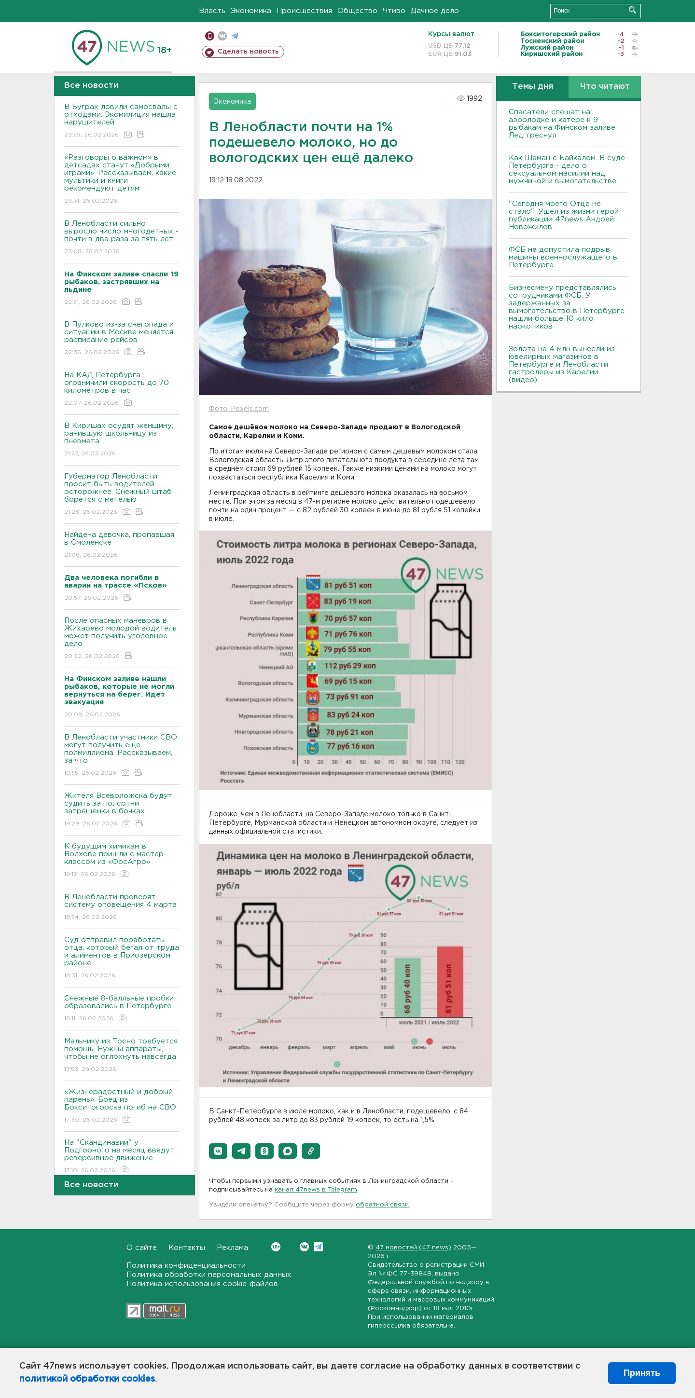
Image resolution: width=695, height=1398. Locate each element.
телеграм (234, 36)
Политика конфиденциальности (186, 1265)
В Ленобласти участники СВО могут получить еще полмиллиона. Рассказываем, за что (122, 755)
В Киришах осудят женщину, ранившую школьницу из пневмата (122, 440)
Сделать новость (248, 52)
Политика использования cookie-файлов (202, 1284)
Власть (212, 11)
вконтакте (222, 36)
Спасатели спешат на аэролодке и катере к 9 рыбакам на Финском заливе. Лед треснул (563, 123)
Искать (632, 10)
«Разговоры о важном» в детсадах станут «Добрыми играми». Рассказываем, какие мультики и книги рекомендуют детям (122, 179)
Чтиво (394, 11)
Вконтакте (275, 1246)
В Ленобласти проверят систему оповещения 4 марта (122, 907)
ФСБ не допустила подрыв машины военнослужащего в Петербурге (563, 257)
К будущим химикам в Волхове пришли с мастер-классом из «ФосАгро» (122, 860)
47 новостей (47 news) (413, 1247)
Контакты (186, 1248)
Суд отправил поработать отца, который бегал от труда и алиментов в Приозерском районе (122, 958)
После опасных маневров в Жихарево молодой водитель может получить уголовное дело (122, 638)
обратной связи (382, 1204)
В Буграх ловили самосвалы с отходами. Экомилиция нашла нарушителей (122, 121)
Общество (357, 11)
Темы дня (532, 86)
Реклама (232, 1248)
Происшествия (304, 11)
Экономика (251, 11)
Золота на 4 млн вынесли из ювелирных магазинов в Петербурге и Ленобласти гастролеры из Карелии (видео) (562, 364)
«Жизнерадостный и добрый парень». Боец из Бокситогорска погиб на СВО (122, 1106)
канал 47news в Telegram (316, 1189)
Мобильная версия (209, 36)
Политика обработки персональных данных (209, 1275)
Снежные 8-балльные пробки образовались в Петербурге (122, 1009)
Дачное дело (435, 11)
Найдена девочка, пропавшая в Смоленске (122, 545)
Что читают (605, 86)
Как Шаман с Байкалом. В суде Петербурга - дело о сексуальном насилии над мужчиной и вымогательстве (567, 169)
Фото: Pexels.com (238, 409)
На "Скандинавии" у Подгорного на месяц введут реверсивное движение (122, 1157)
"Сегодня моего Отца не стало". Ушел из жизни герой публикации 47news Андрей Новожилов (564, 215)
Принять (642, 1373)
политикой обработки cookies (87, 1379)
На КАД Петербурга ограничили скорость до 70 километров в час (122, 389)
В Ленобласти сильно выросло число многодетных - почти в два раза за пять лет (122, 238)
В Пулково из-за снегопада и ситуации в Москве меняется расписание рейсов (122, 338)
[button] (218, 1151)
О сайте (141, 1248)
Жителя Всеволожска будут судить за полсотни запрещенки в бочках (122, 810)
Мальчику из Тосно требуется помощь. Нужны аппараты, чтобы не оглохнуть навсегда (122, 1055)
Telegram (318, 1246)
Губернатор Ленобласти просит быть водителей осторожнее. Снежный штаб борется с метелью (122, 494)
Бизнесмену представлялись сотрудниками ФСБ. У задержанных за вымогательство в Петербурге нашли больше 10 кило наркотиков (567, 307)
